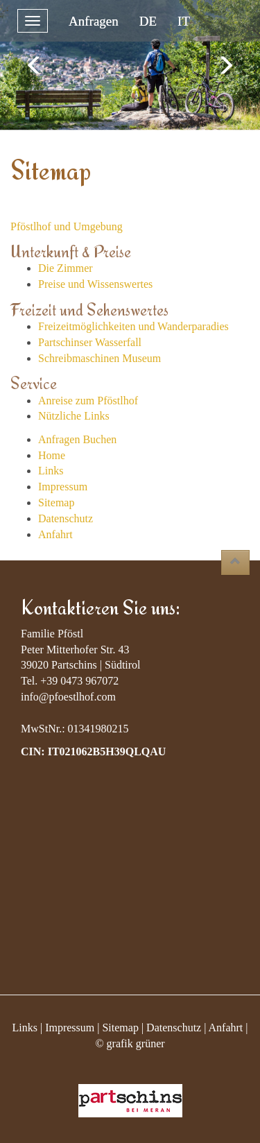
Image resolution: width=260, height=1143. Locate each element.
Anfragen (94, 21)
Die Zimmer (65, 268)
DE (148, 21)
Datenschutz (65, 518)
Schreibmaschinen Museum (99, 358)
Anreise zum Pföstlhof (88, 400)
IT (183, 21)
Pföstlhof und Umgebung (66, 226)
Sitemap (56, 502)
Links (50, 470)
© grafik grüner (129, 1043)
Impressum (62, 486)
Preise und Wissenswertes (95, 284)
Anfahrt (55, 534)
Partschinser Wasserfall (89, 342)
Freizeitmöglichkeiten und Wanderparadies (133, 326)
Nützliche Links (74, 416)
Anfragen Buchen (77, 439)
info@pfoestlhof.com (68, 697)
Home (51, 455)
